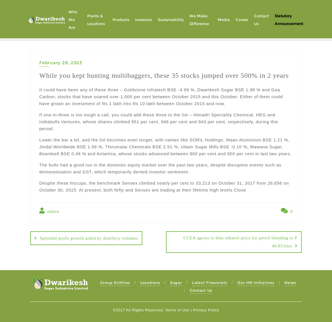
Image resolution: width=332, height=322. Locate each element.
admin (49, 211)
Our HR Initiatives (256, 282)
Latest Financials (209, 282)
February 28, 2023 (60, 62)
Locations (150, 282)
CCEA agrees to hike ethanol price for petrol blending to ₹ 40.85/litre (240, 242)
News (290, 282)
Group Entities (115, 282)
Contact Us (201, 290)
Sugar (176, 282)
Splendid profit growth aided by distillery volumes (89, 238)
